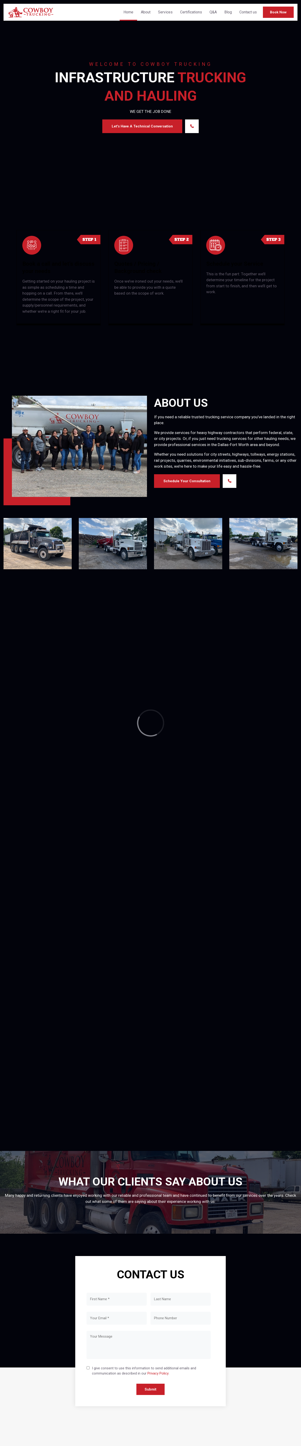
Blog (228, 12)
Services (165, 12)
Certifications (191, 12)
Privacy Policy (158, 1373)
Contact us (248, 12)
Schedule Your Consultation (186, 481)
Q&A (213, 12)
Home (128, 12)
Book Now (278, 12)
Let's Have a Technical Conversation (142, 126)
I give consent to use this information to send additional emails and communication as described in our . (144, 1371)
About (145, 12)
